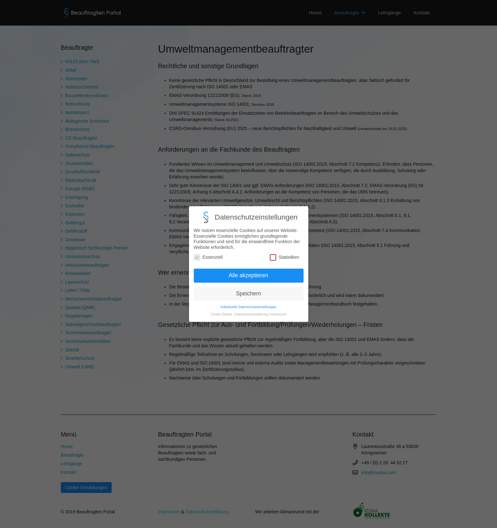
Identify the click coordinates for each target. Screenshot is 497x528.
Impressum (278, 306)
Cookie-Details (221, 306)
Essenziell (208, 250)
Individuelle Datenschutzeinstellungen (248, 299)
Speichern (248, 286)
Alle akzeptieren (249, 267)
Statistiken (284, 250)
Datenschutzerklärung (251, 306)
